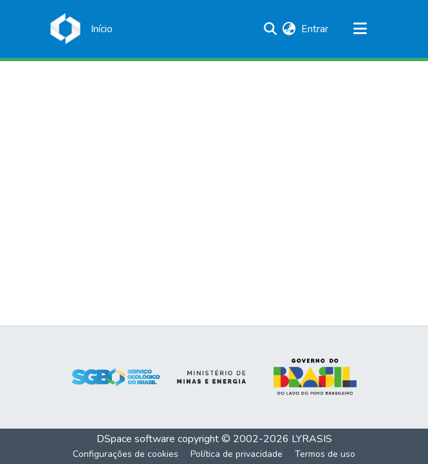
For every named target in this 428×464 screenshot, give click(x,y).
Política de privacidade (237, 454)
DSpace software (136, 439)
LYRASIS (312, 439)
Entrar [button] (315, 29)
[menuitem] (289, 29)
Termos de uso (325, 454)
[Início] (102, 29)
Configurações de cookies (125, 454)
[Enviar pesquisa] (271, 29)
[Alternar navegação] (360, 29)
